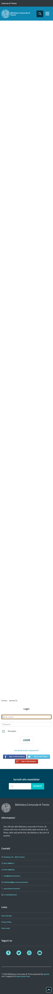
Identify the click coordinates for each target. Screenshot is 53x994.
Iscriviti (37, 786)
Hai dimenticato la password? (26, 750)
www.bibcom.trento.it (12, 888)
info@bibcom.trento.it (12, 876)
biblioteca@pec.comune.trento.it (16, 882)
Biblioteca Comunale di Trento (20, 14)
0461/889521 (9, 863)
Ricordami (8, 731)
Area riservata (6, 915)
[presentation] (12, 786)
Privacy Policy (6, 922)
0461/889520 (9, 869)
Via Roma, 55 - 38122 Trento (14, 857)
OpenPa (46, 974)
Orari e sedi (5, 928)
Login (26, 740)
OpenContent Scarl (23, 976)
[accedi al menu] (47, 14)
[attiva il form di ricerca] (40, 14)
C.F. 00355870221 (10, 894)
